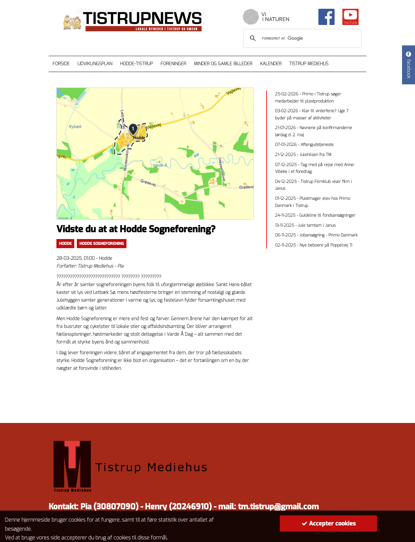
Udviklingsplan (94, 64)
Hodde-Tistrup (136, 64)
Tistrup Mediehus (308, 64)
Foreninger (173, 64)
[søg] (301, 38)
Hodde (65, 243)
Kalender (270, 64)
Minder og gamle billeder (223, 64)
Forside (61, 64)
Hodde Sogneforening (101, 243)
